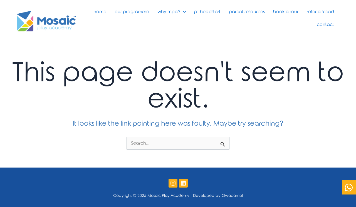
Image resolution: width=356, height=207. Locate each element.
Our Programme (132, 11)
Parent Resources (247, 11)
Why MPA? (171, 11)
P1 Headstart (207, 11)
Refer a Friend (320, 11)
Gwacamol (232, 196)
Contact (325, 24)
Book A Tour (285, 11)
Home (99, 11)
